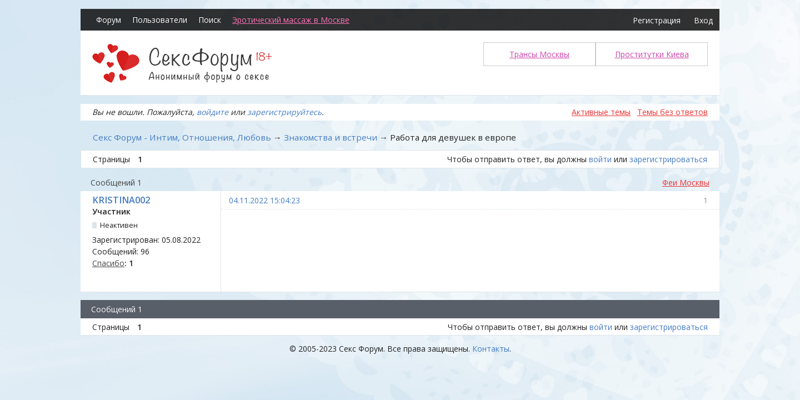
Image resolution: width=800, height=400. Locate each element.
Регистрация (657, 20)
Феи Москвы (685, 182)
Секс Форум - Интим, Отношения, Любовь (182, 137)
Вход (703, 20)
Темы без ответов (672, 112)
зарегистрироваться (668, 159)
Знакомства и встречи (330, 137)
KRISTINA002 (121, 200)
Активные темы (601, 112)
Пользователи (159, 19)
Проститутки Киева (652, 54)
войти (600, 159)
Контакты (490, 348)
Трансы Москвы (539, 54)
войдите (212, 112)
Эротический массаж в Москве (290, 19)
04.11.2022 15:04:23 (264, 200)
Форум (108, 19)
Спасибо (108, 263)
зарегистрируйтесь (284, 112)
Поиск (209, 19)
